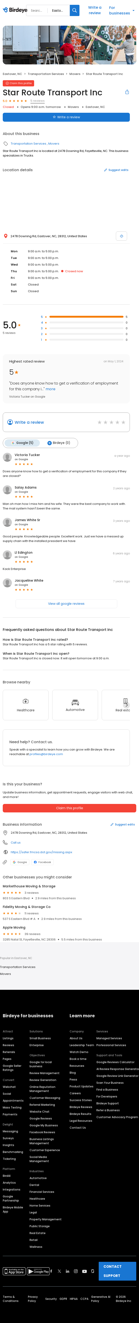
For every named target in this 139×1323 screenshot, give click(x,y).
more (50, 389)
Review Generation (43, 1079)
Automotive (38, 1178)
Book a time (78, 1058)
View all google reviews (66, 603)
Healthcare (37, 1198)
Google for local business (41, 1064)
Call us (16, 842)
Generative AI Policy (100, 1298)
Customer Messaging (45, 1097)
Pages (7, 1058)
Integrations (11, 1189)
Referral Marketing (42, 1104)
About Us (76, 1038)
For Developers (106, 1096)
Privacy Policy (33, 1298)
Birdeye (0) (57, 442)
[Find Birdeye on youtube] (84, 1270)
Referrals (9, 1051)
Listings (8, 1038)
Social (7, 1093)
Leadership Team (82, 1045)
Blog (73, 1072)
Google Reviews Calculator (115, 1062)
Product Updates (81, 1086)
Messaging (10, 1131)
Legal (33, 1212)
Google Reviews (41, 1118)
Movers (74, 74)
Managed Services (109, 1038)
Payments (10, 1114)
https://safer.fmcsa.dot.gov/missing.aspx (41, 852)
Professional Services (111, 1045)
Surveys (8, 1138)
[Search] (74, 10)
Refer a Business (108, 1110)
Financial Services (42, 1191)
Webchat (9, 1086)
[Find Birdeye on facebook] (51, 1270)
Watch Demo (79, 1051)
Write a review (94, 10)
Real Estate (38, 1233)
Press (73, 1079)
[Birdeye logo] (16, 10)
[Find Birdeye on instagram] (76, 1270)
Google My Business (44, 1125)
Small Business (40, 1038)
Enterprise (37, 1045)
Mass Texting (12, 1107)
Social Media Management (39, 1159)
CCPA (84, 1298)
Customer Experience (45, 1150)
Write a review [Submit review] (66, 117)
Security (51, 1298)
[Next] (126, 704)
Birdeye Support (107, 1103)
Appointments (13, 1100)
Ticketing (9, 1158)
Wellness (36, 1246)
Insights (8, 1145)
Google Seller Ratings (12, 1067)
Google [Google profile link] (20, 862)
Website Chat (39, 1111)
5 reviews (37, 101)
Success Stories (81, 1100)
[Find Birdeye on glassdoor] (92, 1270)
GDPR (63, 1298)
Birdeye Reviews (81, 1106)
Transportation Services (46, 74)
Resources (77, 1065)
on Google (21, 459)
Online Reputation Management (42, 1088)
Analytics (9, 1182)
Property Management (46, 1219)
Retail (34, 1239)
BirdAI (7, 1175)
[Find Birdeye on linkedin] (67, 1270)
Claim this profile (69, 808)
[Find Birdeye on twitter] (59, 1270)
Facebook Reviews (42, 1132)
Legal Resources (81, 1120)
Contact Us (78, 1127)
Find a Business (107, 1089)
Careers (75, 1093)
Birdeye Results (80, 1113)
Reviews (8, 1045)
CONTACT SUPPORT (113, 1271)
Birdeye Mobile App (13, 1209)
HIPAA (74, 1298)
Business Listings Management (42, 1141)
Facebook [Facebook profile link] (42, 862)
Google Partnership (11, 1198)
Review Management (45, 1073)
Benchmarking (13, 1151)
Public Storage (40, 1226)
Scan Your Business (110, 1082)
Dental (34, 1184)
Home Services (40, 1205)
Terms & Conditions (11, 1298)
